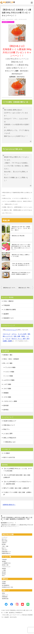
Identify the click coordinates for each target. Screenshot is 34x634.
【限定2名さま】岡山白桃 (17, 235)
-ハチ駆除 (4, 570)
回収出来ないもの (10, 442)
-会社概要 (4, 581)
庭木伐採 (6, 405)
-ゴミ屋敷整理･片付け (6, 563)
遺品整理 (6, 314)
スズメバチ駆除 (9, 371)
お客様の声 (4, 542)
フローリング (6, 334)
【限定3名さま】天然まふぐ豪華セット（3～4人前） (20, 255)
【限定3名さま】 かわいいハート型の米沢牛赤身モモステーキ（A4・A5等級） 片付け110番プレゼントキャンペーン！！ (20, 247)
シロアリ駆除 (7, 384)
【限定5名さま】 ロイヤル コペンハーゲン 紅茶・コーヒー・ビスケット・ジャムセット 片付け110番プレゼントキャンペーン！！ (10, 287)
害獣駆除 (6, 393)
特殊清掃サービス (8, 318)
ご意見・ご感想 (5, 546)
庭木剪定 (6, 409)
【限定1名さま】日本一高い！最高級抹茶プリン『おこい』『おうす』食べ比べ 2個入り (20, 228)
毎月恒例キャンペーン (8, 22)
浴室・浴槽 (17, 336)
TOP (16, 518)
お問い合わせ (4, 549)
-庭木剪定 (4, 573)
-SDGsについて (5, 595)
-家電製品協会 (5, 596)
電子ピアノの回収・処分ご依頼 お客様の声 (16, 488)
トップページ (4, 537)
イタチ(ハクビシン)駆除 (10, 401)
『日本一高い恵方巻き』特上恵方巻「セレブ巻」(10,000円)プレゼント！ (20, 264)
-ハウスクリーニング (6, 566)
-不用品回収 (4, 559)
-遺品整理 (4, 561)
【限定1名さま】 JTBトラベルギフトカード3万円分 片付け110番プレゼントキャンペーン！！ (25, 287)
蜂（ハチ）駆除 (7, 363)
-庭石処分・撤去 (5, 564)
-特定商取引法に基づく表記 (7, 587)
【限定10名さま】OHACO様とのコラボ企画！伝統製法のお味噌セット (20, 273)
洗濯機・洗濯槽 (7, 341)
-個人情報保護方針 (5, 585)
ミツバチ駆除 (9, 376)
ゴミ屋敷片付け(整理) (9, 309)
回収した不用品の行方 (9, 437)
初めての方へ (4, 539)
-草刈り (3, 575)
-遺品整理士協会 (5, 598)
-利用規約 (4, 583)
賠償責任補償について (6, 551)
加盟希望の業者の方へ (9, 505)
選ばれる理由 (4, 540)
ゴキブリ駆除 (7, 388)
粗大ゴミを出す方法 (9, 457)
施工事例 (3, 544)
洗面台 (23, 336)
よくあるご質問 (7, 433)
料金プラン (6, 429)
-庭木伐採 (4, 572)
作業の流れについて (9, 425)
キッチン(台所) (22, 334)
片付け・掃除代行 (8, 301)
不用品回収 (6, 305)
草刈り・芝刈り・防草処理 (11, 359)
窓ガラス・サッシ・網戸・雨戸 (20, 338)
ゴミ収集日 (6, 453)
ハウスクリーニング (11, 329)
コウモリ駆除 (7, 397)
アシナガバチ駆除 (10, 367)
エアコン (14, 334)
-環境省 (3, 593)
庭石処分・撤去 (7, 355)
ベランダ (7, 338)
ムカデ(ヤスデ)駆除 (8, 380)
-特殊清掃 (4, 568)
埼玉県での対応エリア (9, 421)
